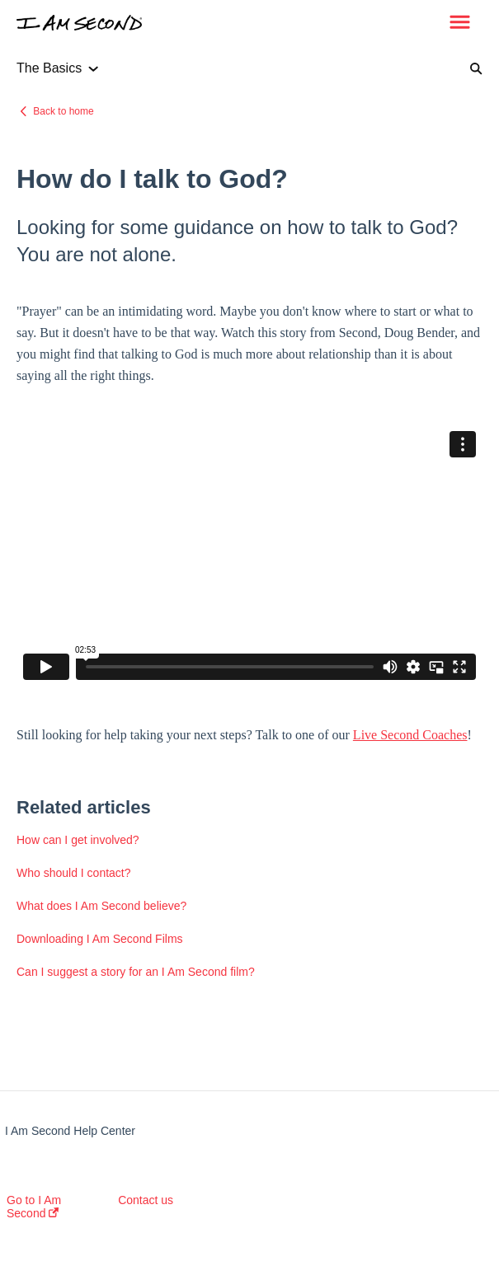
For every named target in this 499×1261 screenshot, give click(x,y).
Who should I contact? (73, 872)
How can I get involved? (77, 839)
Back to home (63, 111)
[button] (460, 23)
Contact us (145, 1200)
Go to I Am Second (34, 1206)
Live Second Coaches (410, 735)
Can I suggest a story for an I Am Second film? (135, 971)
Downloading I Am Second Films (99, 938)
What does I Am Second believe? (101, 905)
